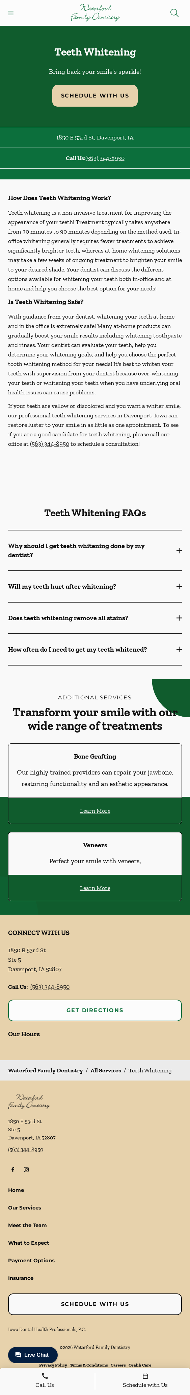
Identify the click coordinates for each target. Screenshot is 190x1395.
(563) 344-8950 (105, 158)
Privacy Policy (53, 1365)
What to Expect (28, 1243)
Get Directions (94, 1010)
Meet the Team (27, 1225)
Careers (118, 1365)
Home (16, 1190)
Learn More (95, 810)
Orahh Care (140, 1365)
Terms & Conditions (89, 1365)
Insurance (20, 1278)
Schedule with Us (95, 95)
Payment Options (31, 1260)
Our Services (24, 1207)
